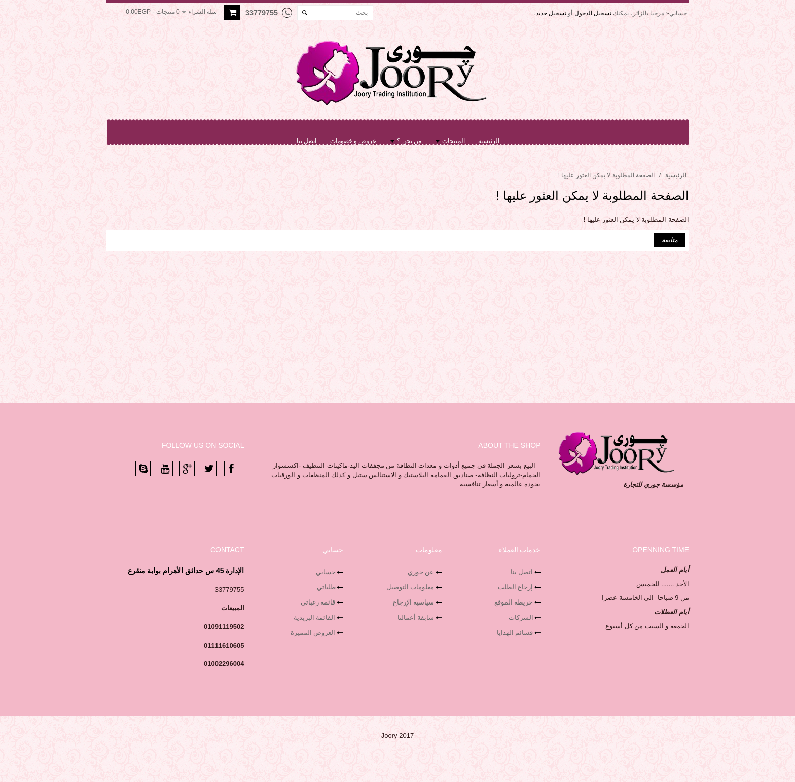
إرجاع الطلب (515, 587)
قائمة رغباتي (318, 602)
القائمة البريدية (315, 617)
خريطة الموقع (513, 602)
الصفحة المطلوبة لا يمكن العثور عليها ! (606, 175)
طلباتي (326, 587)
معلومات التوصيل (410, 587)
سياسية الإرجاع (414, 602)
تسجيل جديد (551, 13)
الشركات (521, 617)
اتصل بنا (522, 572)
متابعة (670, 240)
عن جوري (421, 572)
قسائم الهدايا (515, 632)
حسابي (326, 572)
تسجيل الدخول (592, 13)
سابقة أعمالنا (416, 617)
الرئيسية (675, 175)
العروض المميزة (313, 632)
